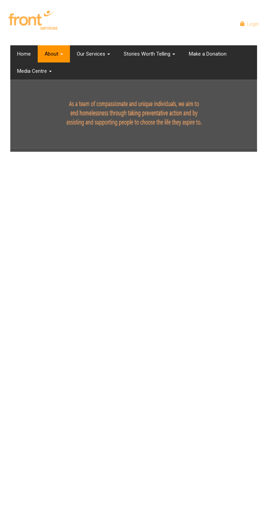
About (54, 54)
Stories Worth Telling (149, 54)
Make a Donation (208, 54)
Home (24, 54)
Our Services (93, 54)
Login (250, 24)
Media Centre (34, 71)
